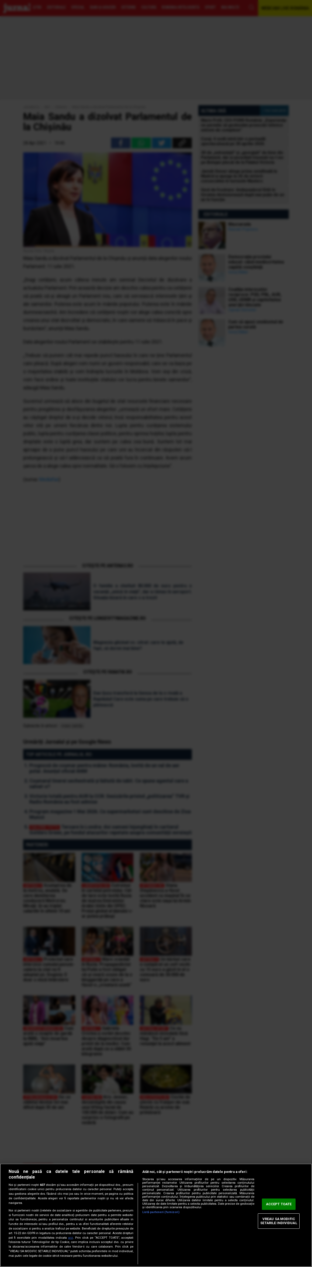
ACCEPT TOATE (279, 1204)
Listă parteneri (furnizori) (160, 1212)
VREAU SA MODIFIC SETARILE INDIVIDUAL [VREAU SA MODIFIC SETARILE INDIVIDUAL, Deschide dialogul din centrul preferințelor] (278, 1221)
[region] (156, 1215)
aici (70, 1237)
